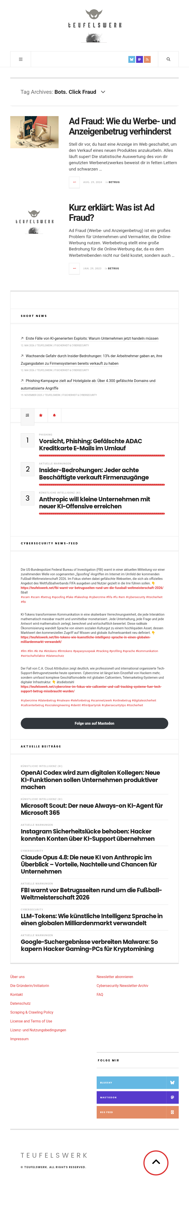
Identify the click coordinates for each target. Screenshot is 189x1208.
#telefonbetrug (80, 700)
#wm (121, 597)
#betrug (46, 597)
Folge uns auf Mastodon (94, 723)
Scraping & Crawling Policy (31, 1012)
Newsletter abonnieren (115, 977)
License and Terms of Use (31, 1021)
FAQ (100, 994)
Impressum (19, 1039)
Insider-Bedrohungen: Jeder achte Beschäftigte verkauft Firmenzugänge (94, 474)
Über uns (17, 977)
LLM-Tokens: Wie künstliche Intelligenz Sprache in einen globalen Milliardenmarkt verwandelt (92, 920)
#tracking (102, 651)
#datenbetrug (47, 700)
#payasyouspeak (84, 651)
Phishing (45, 434)
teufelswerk (55, 1155)
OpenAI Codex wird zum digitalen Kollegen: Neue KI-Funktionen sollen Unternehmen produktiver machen (90, 780)
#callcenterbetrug (32, 705)
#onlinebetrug (122, 700)
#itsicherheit (154, 597)
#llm (24, 651)
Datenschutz (20, 1003)
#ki (36, 651)
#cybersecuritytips (114, 705)
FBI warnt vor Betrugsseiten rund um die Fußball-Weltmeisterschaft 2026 (91, 894)
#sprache (129, 651)
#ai (41, 651)
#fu (115, 597)
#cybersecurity (135, 597)
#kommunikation (147, 651)
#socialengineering (57, 705)
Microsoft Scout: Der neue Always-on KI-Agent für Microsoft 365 (92, 809)
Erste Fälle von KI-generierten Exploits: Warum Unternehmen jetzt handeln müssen (92, 338)
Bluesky (139, 1082)
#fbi (23, 602)
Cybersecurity (32, 850)
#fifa (109, 597)
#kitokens (50, 651)
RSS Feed (139, 1112)
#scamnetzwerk (101, 700)
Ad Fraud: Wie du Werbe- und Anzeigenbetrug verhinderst (122, 126)
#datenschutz (55, 656)
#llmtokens (64, 651)
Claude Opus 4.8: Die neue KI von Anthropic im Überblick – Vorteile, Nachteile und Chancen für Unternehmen (89, 864)
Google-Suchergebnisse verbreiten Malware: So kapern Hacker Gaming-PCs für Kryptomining (89, 945)
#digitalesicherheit (144, 700)
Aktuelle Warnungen (55, 463)
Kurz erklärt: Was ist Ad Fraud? (111, 212)
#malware (63, 700)
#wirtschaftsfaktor (33, 656)
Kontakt (16, 994)
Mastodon (139, 1097)
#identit (76, 705)
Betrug (114, 182)
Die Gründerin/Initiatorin (29, 986)
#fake (69, 597)
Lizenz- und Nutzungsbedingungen (38, 1030)
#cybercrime (97, 597)
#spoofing (58, 597)
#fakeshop (81, 597)
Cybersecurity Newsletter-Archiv (122, 986)
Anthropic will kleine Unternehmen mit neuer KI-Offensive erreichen (94, 503)
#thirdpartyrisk (91, 705)
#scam (25, 597)
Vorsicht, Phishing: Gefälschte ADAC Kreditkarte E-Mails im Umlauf (90, 445)
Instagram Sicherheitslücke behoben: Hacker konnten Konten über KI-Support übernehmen (88, 835)
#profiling (115, 651)
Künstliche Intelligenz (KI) (60, 492)
